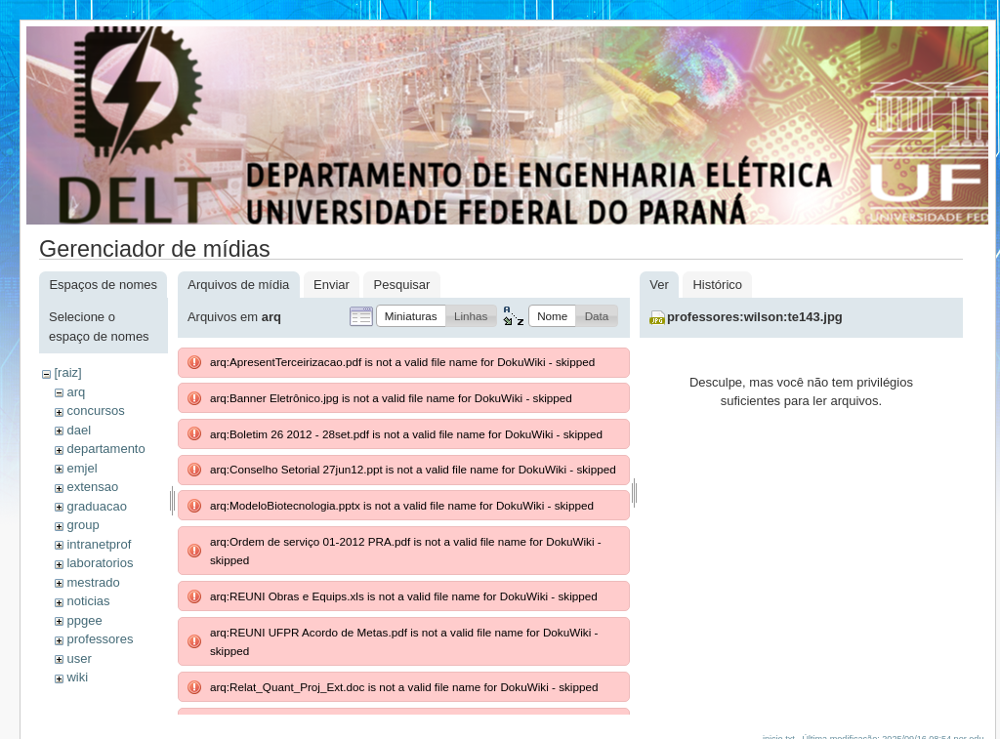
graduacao (96, 506)
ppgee (84, 620)
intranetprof (98, 544)
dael (78, 430)
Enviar (331, 284)
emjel (81, 468)
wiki (77, 677)
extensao (92, 486)
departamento (105, 448)
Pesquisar (402, 284)
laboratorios (99, 562)
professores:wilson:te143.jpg (755, 316)
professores (99, 639)
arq (75, 392)
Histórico (717, 284)
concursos (95, 410)
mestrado (92, 582)
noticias (87, 601)
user (78, 658)
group (82, 524)
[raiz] (67, 372)
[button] (411, 316)
